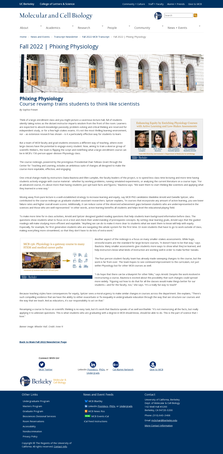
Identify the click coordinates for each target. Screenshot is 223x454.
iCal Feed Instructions (95, 421)
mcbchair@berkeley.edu (164, 420)
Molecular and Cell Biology (56, 16)
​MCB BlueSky (95, 401)
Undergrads (93, 372)
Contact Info (60, 446)
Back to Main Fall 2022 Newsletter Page (43, 341)
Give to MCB (195, 4)
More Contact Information (159, 425)
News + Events (182, 27)
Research (89, 27)
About (31, 27)
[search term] (178, 15)
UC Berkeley (27, 4)
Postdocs (92, 369)
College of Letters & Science (57, 4)
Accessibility (29, 426)
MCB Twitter (46, 369)
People (117, 27)
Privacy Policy (30, 436)
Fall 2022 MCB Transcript (95, 36)
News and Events (40, 36)
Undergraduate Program (36, 401)
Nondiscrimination (32, 431)
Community (147, 27)
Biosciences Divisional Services (39, 416)
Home (23, 36)
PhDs (102, 369)
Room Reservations (33, 421)
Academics (58, 27)
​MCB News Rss (96, 411)
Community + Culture (133, 4)
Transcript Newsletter (66, 36)
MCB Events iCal (100, 416)
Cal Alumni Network (123, 369)
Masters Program (32, 406)
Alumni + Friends (176, 4)
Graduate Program (33, 411)
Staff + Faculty (156, 4)
